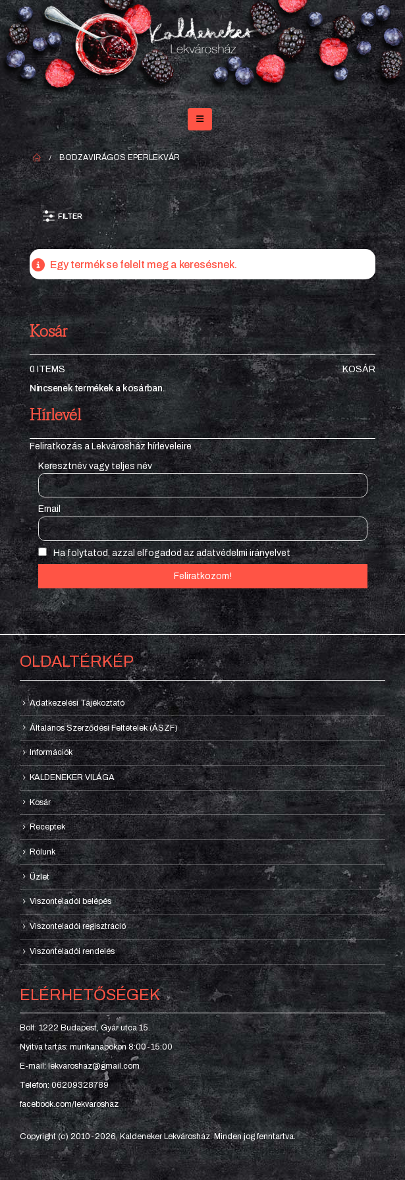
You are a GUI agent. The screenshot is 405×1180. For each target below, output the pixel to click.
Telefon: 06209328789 (64, 1085)
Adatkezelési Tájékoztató (77, 703)
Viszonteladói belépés (70, 901)
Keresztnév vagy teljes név (95, 466)
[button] (200, 119)
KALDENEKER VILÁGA (72, 777)
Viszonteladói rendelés (72, 951)
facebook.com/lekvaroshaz (69, 1104)
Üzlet (39, 877)
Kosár (358, 369)
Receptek (47, 826)
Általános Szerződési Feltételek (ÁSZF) (104, 728)
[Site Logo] (202, 48)
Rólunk (42, 852)
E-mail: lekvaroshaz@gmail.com (80, 1066)
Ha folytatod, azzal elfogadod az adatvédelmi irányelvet (164, 553)
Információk (51, 752)
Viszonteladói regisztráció (78, 926)
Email (49, 509)
